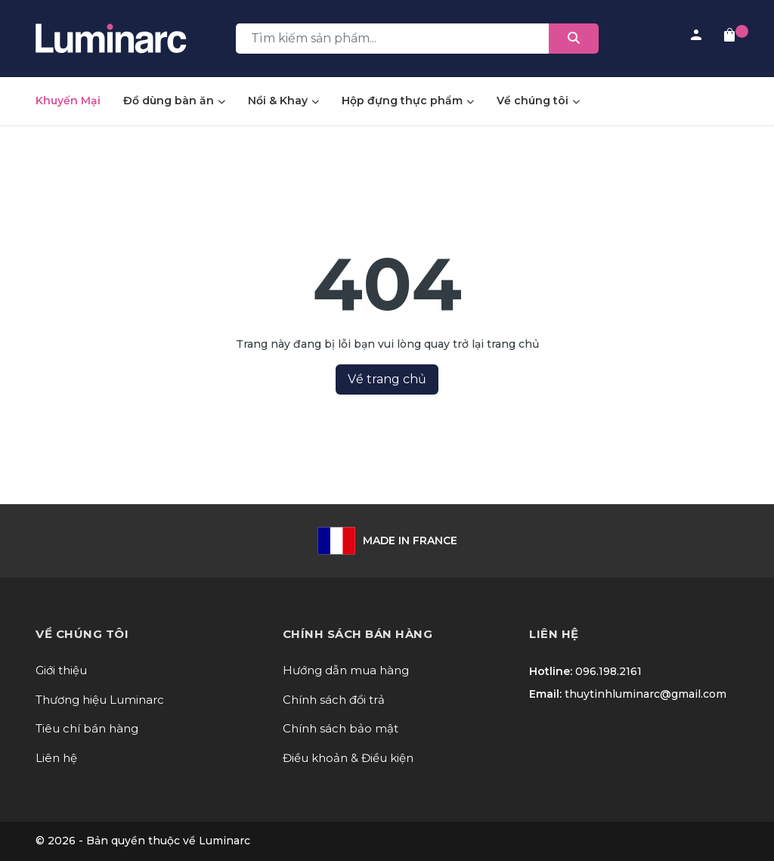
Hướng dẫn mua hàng (346, 670)
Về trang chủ (387, 379)
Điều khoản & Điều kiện (348, 758)
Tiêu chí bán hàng (87, 728)
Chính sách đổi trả (334, 699)
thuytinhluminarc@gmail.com (645, 694)
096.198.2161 (608, 671)
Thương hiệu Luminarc (100, 699)
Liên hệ (56, 758)
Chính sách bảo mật (340, 728)
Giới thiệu (61, 670)
